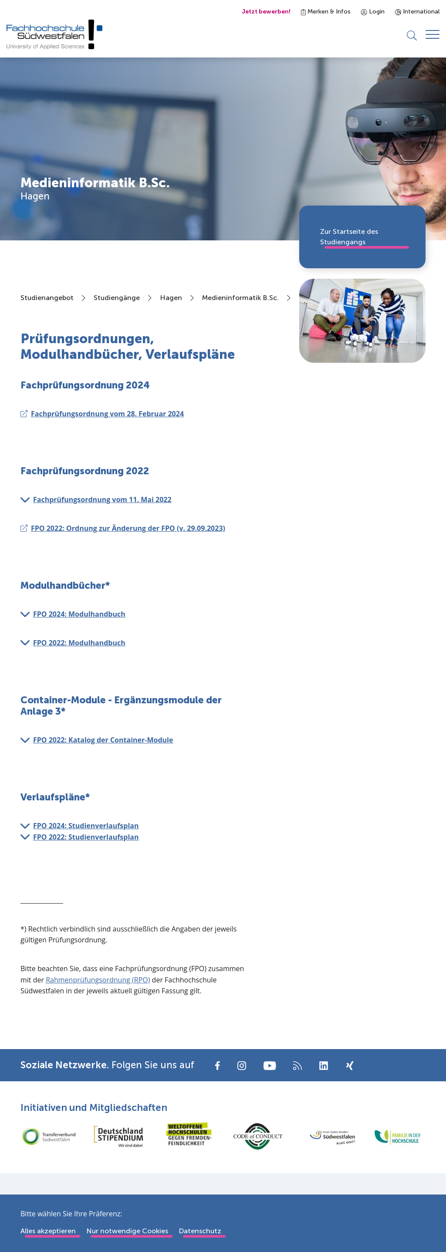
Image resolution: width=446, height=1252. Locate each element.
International (417, 11)
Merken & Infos (326, 11)
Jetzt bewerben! (266, 11)
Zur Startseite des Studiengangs (349, 236)
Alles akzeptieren (48, 1231)
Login (373, 11)
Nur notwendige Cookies (127, 1231)
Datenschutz (200, 1231)
